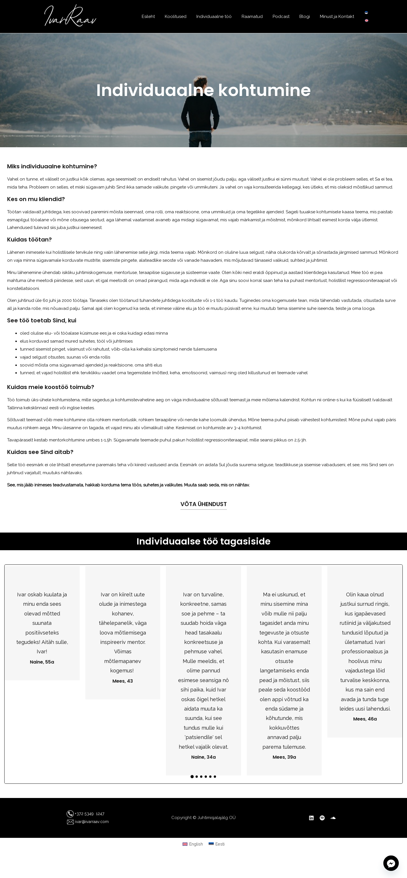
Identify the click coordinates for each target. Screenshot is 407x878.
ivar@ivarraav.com (85, 821)
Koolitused (183, 16)
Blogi (306, 16)
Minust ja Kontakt (337, 16)
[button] (192, 776)
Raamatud (257, 16)
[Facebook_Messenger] (391, 863)
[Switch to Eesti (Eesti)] (217, 844)
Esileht (157, 16)
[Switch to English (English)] (192, 844)
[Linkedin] (311, 817)
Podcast (284, 16)
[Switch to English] (367, 20)
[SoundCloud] (333, 817)
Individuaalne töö (220, 16)
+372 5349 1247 (89, 813)
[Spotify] (322, 817)
